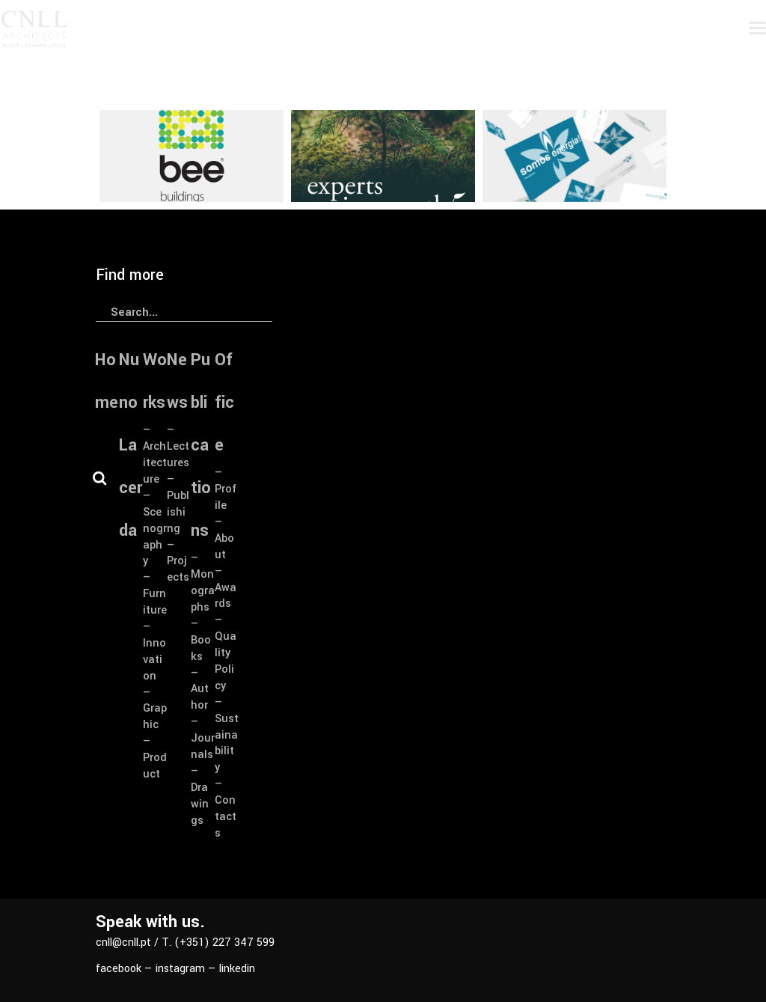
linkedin (237, 969)
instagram (180, 969)
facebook (118, 969)
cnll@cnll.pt (123, 942)
